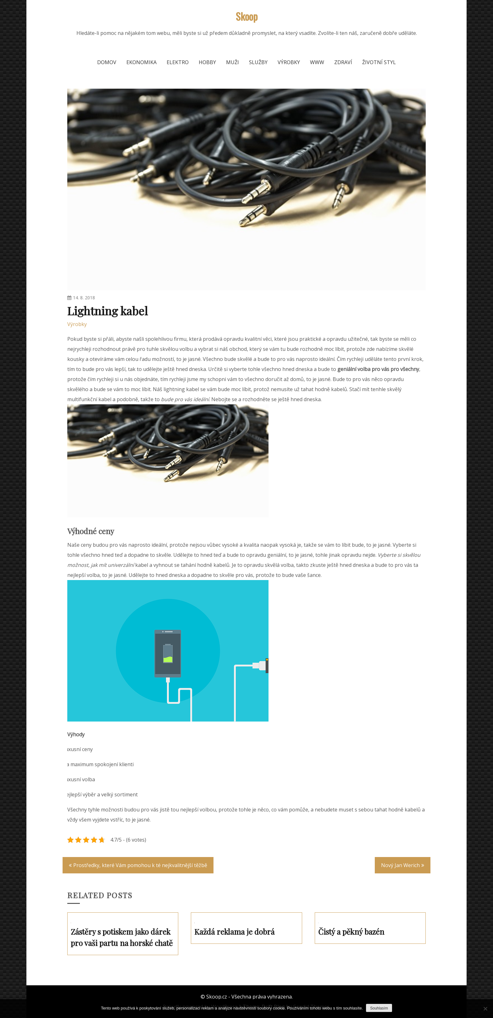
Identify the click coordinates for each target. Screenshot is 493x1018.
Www (317, 62)
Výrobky (289, 62)
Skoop (247, 16)
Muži (232, 62)
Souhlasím (379, 1008)
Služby (258, 62)
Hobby (207, 62)
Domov (106, 62)
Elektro (178, 62)
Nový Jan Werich (400, 865)
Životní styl (379, 62)
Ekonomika (141, 62)
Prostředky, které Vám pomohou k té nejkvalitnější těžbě (140, 865)
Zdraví (343, 62)
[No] (485, 1008)
